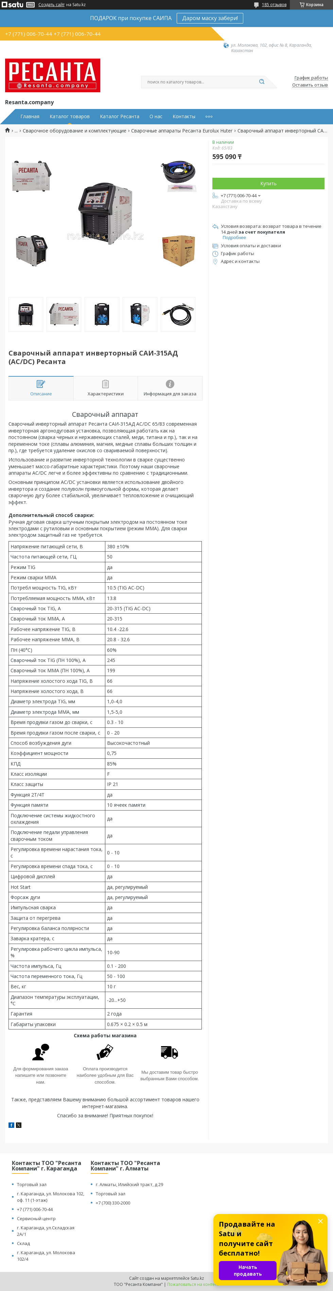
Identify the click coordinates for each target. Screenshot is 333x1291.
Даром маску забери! (210, 18)
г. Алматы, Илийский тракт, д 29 (129, 1184)
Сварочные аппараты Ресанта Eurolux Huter (181, 131)
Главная (29, 116)
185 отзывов (274, 4)
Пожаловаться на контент (193, 1284)
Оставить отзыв (310, 85)
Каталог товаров (70, 116)
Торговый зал (32, 1184)
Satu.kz (197, 1278)
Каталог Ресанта (119, 116)
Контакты (184, 116)
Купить (268, 183)
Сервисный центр (36, 1218)
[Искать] (261, 82)
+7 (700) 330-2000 (113, 1203)
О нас (156, 116)
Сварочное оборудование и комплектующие (74, 131)
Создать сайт (51, 4)
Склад (23, 1243)
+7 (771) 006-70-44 (35, 1209)
